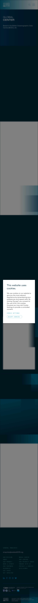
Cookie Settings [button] (13, 313)
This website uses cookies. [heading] (16, 287)
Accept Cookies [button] (14, 317)
